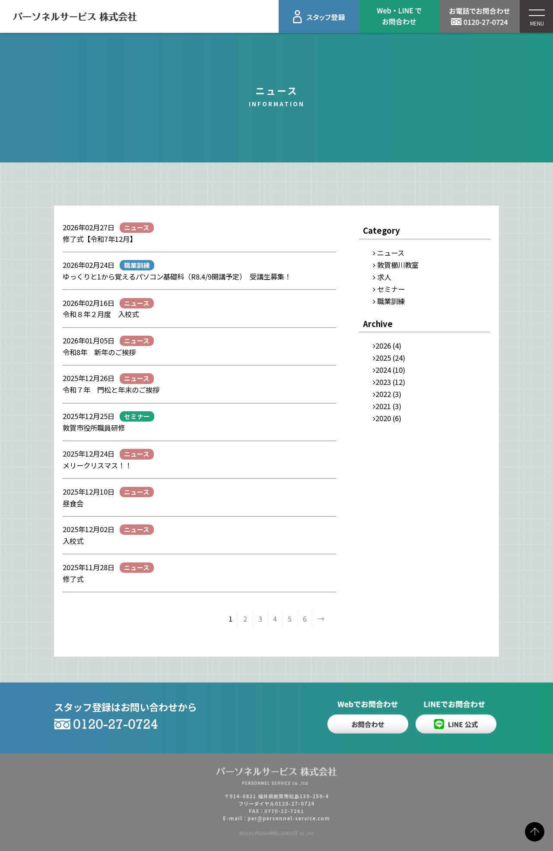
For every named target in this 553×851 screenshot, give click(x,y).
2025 (383, 357)
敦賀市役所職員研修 (94, 427)
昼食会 (73, 503)
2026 (383, 345)
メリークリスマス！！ (97, 465)
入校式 (73, 541)
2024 (383, 370)
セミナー (391, 289)
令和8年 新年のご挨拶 (99, 352)
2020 (383, 418)
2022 (383, 394)
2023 (383, 382)
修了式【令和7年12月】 (100, 239)
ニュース (390, 253)
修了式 (73, 579)
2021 (383, 406)
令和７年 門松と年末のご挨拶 (114, 389)
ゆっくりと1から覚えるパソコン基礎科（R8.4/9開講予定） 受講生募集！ (177, 276)
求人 (384, 277)
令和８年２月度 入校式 (101, 314)
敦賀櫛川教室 (398, 265)
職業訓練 (391, 301)
